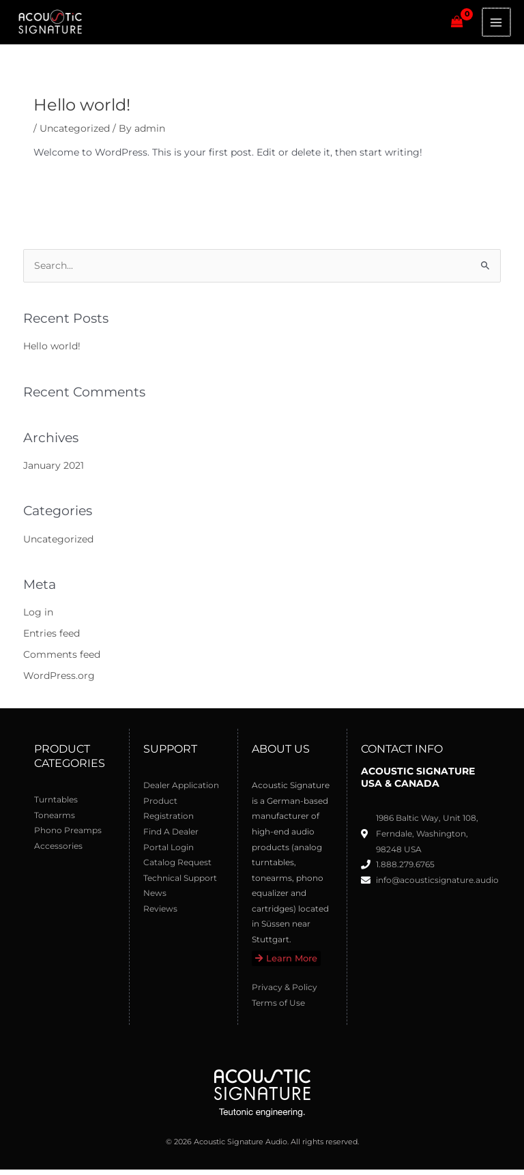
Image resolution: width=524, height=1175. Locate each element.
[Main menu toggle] (497, 25)
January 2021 (53, 470)
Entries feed (51, 638)
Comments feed (61, 659)
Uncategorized (75, 133)
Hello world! (52, 351)
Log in (38, 618)
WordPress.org (59, 681)
